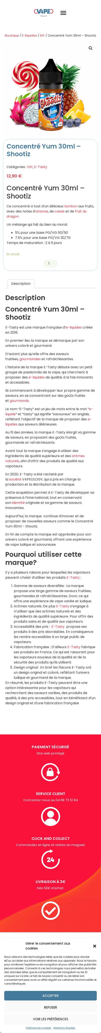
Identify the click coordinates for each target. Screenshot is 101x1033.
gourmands (19, 400)
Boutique (12, 35)
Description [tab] (20, 283)
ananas (42, 211)
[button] (95, 946)
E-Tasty (40, 166)
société (15, 479)
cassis (60, 211)
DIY (42, 35)
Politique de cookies (38, 1028)
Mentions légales (64, 1028)
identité (18, 502)
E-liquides (29, 35)
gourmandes (30, 359)
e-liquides (74, 327)
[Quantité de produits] (50, 263)
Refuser (50, 1007)
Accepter (50, 995)
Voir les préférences (50, 1019)
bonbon (70, 206)
